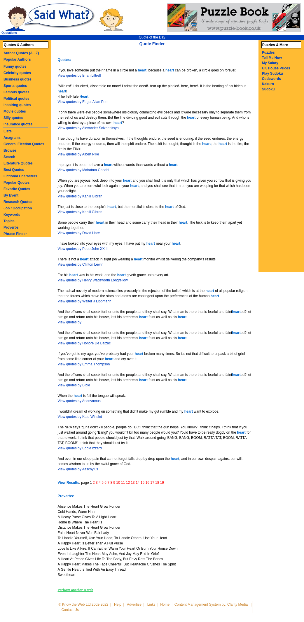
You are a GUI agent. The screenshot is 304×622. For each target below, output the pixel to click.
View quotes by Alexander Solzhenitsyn (88, 128)
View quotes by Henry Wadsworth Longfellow (93, 280)
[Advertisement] (282, 184)
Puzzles (268, 52)
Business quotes (18, 79)
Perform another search (75, 590)
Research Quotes (18, 202)
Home (165, 604)
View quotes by (69, 322)
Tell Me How (272, 58)
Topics (9, 221)
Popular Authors (17, 59)
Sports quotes (15, 86)
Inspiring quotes (17, 105)
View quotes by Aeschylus (78, 469)
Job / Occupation (18, 208)
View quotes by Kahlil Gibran (80, 196)
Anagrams (12, 138)
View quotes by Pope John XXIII (83, 249)
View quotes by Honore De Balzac (84, 343)
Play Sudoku (272, 73)
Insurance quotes (18, 124)
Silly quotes (13, 118)
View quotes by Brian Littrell (79, 75)
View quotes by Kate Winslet (80, 417)
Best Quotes (14, 170)
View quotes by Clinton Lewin (81, 264)
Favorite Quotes (17, 189)
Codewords (271, 79)
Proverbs (11, 227)
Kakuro (268, 84)
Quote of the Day (152, 37)
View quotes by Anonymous (79, 401)
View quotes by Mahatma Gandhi (83, 170)
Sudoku (268, 89)
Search (9, 157)
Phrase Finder (15, 234)
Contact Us (70, 610)
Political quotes (16, 99)
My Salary (270, 63)
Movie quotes (15, 111)
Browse (10, 150)
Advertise (134, 604)
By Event (11, 195)
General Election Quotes (24, 144)
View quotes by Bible (74, 385)
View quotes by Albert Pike (78, 154)
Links (151, 604)
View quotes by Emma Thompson (84, 364)
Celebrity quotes (17, 73)
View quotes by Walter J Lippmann (84, 301)
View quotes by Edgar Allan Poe (83, 102)
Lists (8, 131)
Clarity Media (237, 604)
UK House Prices (276, 68)
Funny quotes (15, 66)
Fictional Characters (20, 176)
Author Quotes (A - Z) (21, 53)
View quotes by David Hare (79, 233)
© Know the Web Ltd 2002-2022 (84, 604)
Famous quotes (16, 92)
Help (117, 604)
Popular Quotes (16, 183)
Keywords (12, 215)
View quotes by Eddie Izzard (80, 448)
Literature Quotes (18, 163)
